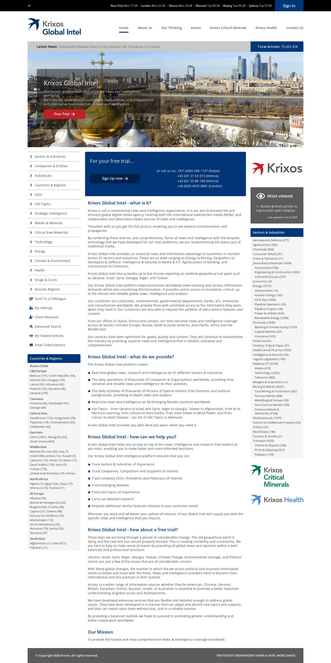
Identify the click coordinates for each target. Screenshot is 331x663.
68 (59, 511)
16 (275, 290)
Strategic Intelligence (51, 213)
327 (281, 450)
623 (281, 313)
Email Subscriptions (50, 345)
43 (44, 403)
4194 (273, 413)
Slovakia (54, 389)
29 (72, 418)
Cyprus (35, 511)
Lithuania (51, 384)
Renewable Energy (267, 318)
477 (62, 543)
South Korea (38, 441)
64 (55, 484)
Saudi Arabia (38, 464)
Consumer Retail (264, 254)
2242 (275, 373)
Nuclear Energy (265, 295)
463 (51, 441)
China (34, 437)
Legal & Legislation (265, 359)
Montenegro (38, 520)
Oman (53, 460)
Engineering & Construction (273, 272)
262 (293, 391)
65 (286, 355)
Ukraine (35, 393)
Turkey (34, 469)
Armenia (35, 403)
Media (259, 368)
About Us (145, 28)
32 (54, 451)
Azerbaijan (56, 403)
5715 (267, 286)
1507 (277, 418)
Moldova (52, 516)
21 (42, 511)
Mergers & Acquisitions (268, 382)
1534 (44, 366)
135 (51, 464)
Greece (51, 511)
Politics (258, 427)
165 (279, 295)
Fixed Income (262, 341)
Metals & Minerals (49, 223)
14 (45, 488)
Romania (36, 528)
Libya (63, 484)
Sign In (289, 5)
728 (286, 405)
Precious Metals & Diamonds (267, 411)
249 (283, 445)
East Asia (36, 432)
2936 (271, 322)
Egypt (48, 484)
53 (64, 437)
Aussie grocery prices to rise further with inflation (276, 208)
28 (62, 389)
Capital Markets (265, 332)
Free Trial (64, 114)
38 (61, 507)
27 (265, 427)
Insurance (261, 336)
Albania (35, 498)
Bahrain (35, 451)
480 (271, 377)
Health (40, 270)
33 (62, 380)
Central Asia (38, 413)
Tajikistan (36, 422)
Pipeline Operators (267, 304)
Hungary (53, 380)
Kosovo (35, 516)
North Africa (39, 479)
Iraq (61, 451)
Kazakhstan (38, 418)
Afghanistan (38, 543)
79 (45, 528)
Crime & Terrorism (265, 258)
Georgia (35, 407)
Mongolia (54, 437)
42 (43, 380)
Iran (48, 451)
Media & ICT (261, 364)
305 (274, 245)
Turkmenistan (59, 422)
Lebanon (36, 460)
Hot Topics (43, 204)
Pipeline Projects (266, 309)
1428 (271, 300)
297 (282, 277)
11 (62, 488)
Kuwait (66, 456)
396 (41, 456)
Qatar (67, 460)
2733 (293, 327)
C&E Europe (38, 371)
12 (58, 456)
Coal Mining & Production (272, 391)
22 (63, 502)
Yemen (70, 473)
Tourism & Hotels (265, 436)
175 (43, 469)
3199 (274, 364)
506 (270, 249)
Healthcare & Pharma (267, 350)
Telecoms (261, 377)
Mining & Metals (264, 387)
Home (123, 28)
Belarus (35, 375)
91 (66, 403)
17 (74, 460)
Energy (40, 251)
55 (61, 528)
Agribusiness (261, 245)
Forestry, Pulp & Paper (268, 345)
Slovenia (35, 533)
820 (270, 441)
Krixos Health (266, 28)
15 (70, 484)
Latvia (34, 384)
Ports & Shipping (266, 450)
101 (44, 375)
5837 (280, 387)
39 (41, 384)
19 (46, 422)
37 (44, 533)
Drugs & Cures (46, 280)
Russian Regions (47, 289)
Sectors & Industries (50, 156)
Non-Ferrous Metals (268, 405)
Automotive (263, 268)
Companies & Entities (51, 166)
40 (43, 407)
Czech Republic (59, 375)
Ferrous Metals (265, 396)
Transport (259, 441)
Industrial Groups (267, 277)
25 (57, 524)
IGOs (38, 194)
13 (50, 520)
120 (43, 389)
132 (49, 418)
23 (72, 422)
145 (282, 359)
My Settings (44, 308)
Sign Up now (115, 178)
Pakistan (36, 547)
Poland (35, 389)
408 (279, 396)
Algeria (34, 484)
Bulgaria (35, 507)
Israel (33, 456)
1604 (287, 263)
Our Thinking (171, 28)
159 (270, 454)
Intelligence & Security (268, 355)
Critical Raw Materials (51, 232)
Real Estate (260, 432)
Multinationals (263, 418)
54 (72, 375)
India (55, 543)
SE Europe (37, 493)
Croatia (53, 507)
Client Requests (47, 317)
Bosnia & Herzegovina (45, 502)
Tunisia (54, 488)
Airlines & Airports (267, 445)
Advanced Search (48, 326)
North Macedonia (42, 524)
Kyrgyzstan (62, 418)
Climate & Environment (52, 260)
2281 (42, 437)
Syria (59, 464)
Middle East (38, 447)
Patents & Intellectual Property (274, 422)
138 (271, 432)
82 (44, 507)
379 (44, 393)
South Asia (37, 539)
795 (275, 268)
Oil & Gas (261, 300)
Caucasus (36, 399)
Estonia (35, 380)
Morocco (36, 488)
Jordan (50, 456)
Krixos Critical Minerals (228, 28)
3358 (284, 318)
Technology (43, 242)
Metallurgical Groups (269, 400)
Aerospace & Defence (267, 240)
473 (267, 368)
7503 (287, 350)
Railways (260, 454)
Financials (259, 322)
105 (272, 336)
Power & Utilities (266, 313)
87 (279, 332)
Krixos (196, 28)
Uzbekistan (37, 427)
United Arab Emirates (44, 473)
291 (279, 254)
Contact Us (294, 28)
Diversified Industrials (267, 263)
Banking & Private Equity (271, 327)
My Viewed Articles (49, 335)
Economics (260, 281)
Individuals (43, 175)
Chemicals (260, 249)
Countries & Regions (50, 185)
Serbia (53, 528)
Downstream (263, 290)
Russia (34, 366)
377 (285, 240)
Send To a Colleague (50, 298)
